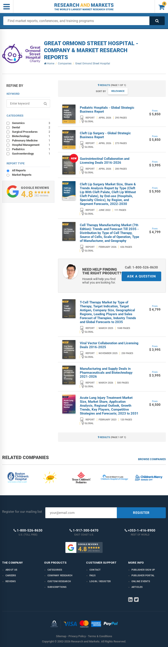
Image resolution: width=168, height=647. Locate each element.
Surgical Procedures (31, 131)
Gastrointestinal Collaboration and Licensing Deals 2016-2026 (104, 161)
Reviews (10, 581)
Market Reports (22, 174)
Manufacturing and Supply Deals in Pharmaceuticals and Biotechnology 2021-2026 (106, 373)
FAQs (92, 575)
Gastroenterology (31, 153)
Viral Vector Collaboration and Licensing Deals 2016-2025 (109, 345)
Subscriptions (57, 587)
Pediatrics (31, 149)
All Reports (19, 170)
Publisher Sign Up (143, 569)
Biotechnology (31, 136)
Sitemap (61, 636)
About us (11, 569)
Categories (54, 569)
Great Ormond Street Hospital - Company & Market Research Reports (91, 50)
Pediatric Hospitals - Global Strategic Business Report (107, 110)
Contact (95, 569)
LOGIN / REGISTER (100, 581)
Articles (137, 587)
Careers (10, 575)
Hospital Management (31, 144)
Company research (59, 575)
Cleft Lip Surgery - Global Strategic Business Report (105, 135)
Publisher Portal (142, 575)
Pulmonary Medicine (31, 140)
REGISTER (141, 513)
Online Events (140, 581)
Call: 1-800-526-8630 (141, 267)
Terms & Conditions (100, 636)
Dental (31, 127)
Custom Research (59, 581)
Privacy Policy (77, 636)
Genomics (31, 122)
